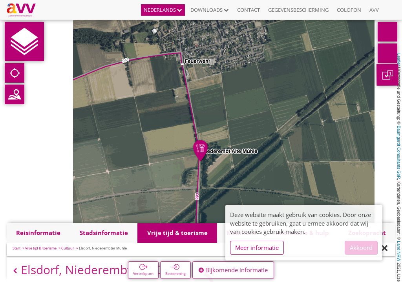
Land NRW (399, 251)
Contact (248, 9)
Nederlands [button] (163, 9)
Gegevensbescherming (298, 9)
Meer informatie (257, 247)
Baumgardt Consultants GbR (399, 152)
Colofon (349, 9)
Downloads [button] (209, 9)
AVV (374, 9)
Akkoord (361, 247)
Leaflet (399, 59)
